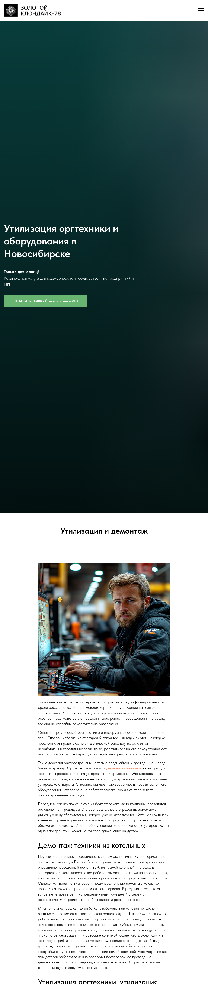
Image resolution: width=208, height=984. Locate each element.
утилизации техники (123, 768)
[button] (45, 301)
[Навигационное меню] (201, 10)
